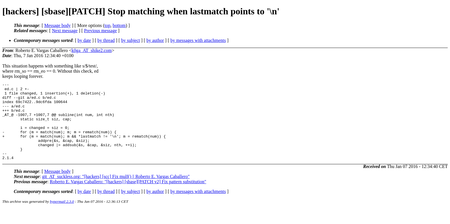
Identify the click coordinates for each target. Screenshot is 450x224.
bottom (119, 25)
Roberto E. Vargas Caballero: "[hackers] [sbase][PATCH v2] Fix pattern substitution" (128, 197)
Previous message (100, 30)
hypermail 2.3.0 (62, 217)
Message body (57, 25)
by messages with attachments (198, 40)
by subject (130, 40)
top (107, 25)
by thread (106, 40)
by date (84, 40)
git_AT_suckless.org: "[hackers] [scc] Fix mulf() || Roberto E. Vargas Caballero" (116, 192)
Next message (64, 30)
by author (155, 40)
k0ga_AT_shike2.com (91, 50)
